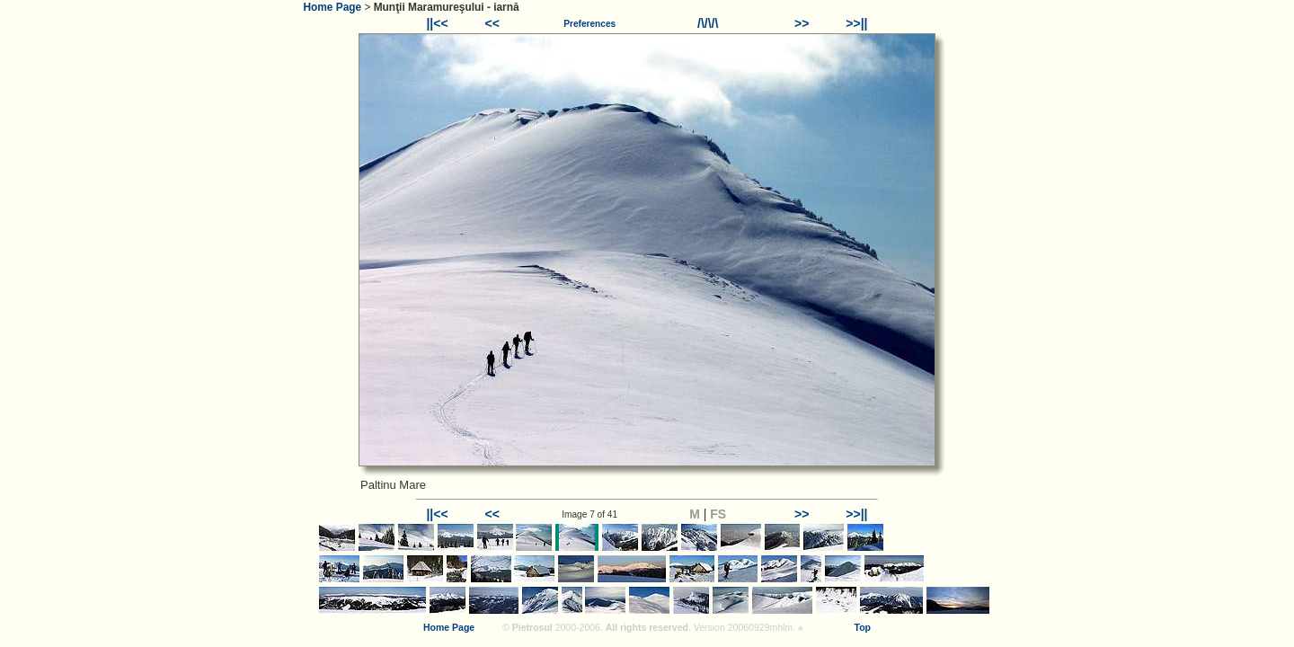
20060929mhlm (760, 627)
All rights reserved (647, 627)
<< (492, 23)
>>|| (856, 23)
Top (863, 627)
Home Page (332, 7)
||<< (437, 23)
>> (801, 23)
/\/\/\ (707, 23)
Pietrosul (532, 627)
